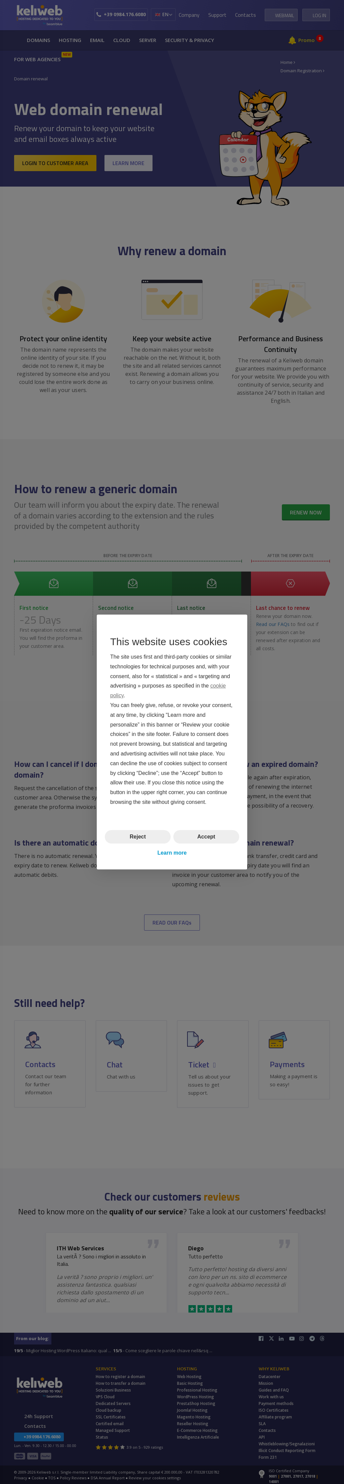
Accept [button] (206, 836)
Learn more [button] (171, 853)
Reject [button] (138, 836)
